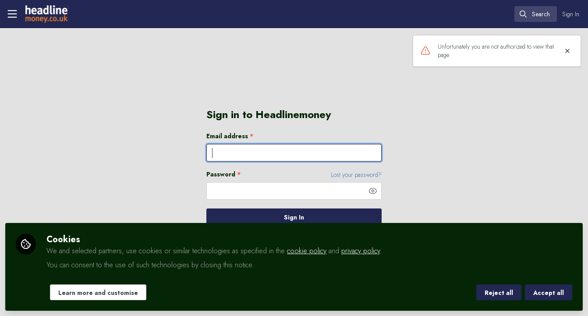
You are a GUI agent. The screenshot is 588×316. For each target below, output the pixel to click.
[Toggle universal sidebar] (12, 14)
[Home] (46, 14)
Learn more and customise (98, 292)
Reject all (499, 292)
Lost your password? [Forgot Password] (356, 175)
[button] (373, 191)
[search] (535, 14)
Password (223, 174)
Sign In (294, 217)
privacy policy (360, 251)
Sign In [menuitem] (570, 14)
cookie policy (306, 251)
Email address (229, 136)
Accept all (548, 292)
